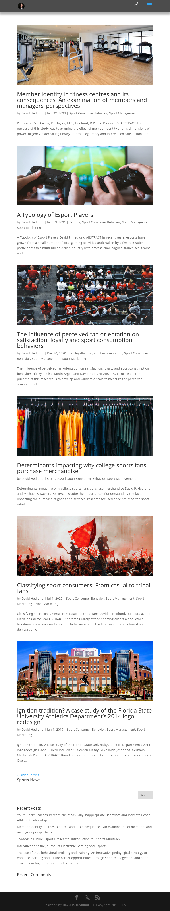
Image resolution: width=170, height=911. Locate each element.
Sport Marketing (29, 227)
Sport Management (123, 113)
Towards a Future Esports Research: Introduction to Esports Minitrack (68, 839)
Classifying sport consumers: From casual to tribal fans (83, 588)
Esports (74, 222)
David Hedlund (32, 113)
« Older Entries (28, 775)
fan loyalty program (84, 353)
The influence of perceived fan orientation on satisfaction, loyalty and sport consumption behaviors (78, 340)
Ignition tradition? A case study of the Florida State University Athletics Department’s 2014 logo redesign (84, 716)
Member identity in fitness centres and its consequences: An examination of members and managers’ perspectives (82, 100)
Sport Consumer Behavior (88, 113)
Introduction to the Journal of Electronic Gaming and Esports (62, 846)
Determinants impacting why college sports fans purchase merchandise (81, 468)
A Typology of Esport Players (55, 215)
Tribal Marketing (46, 604)
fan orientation (111, 353)
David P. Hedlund (76, 905)
